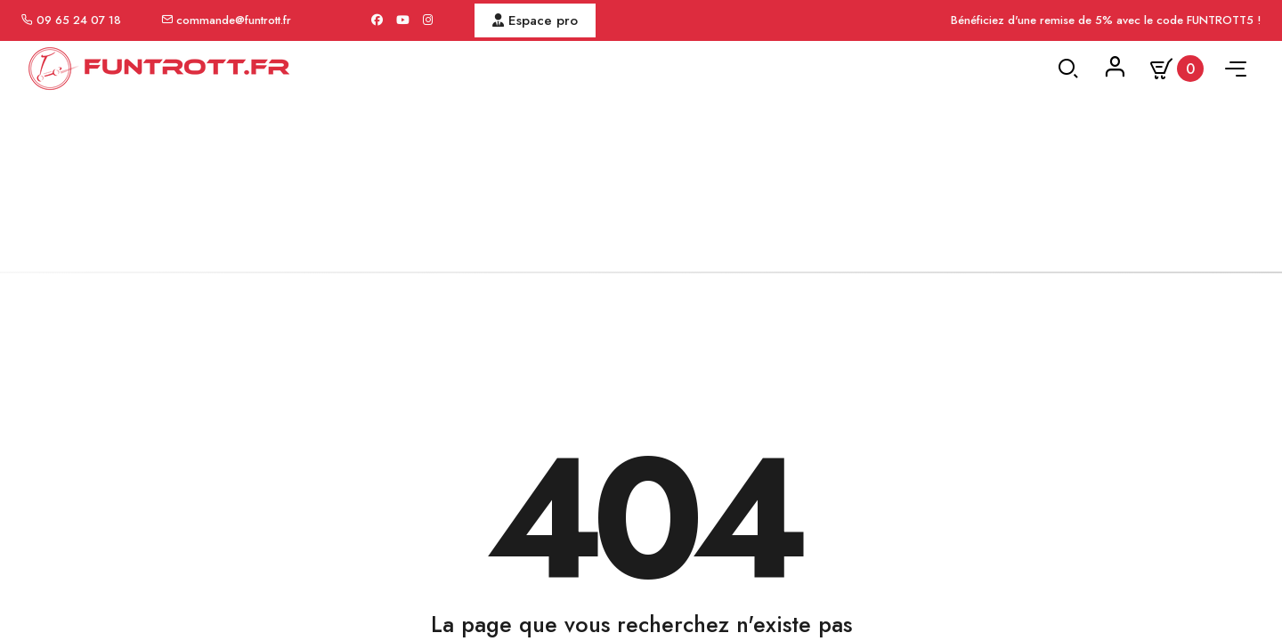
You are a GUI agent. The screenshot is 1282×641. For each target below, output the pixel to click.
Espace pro (535, 20)
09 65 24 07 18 (79, 20)
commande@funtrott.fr (233, 20)
